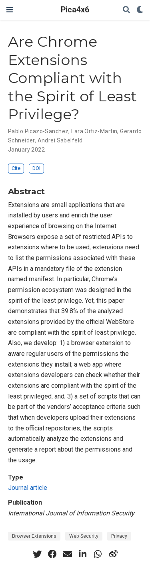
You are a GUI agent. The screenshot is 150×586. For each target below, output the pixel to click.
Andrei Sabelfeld (60, 140)
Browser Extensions (34, 536)
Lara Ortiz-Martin (94, 131)
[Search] (126, 10)
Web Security (83, 536)
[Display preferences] (140, 10)
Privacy (119, 536)
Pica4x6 (75, 9)
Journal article (27, 487)
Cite (16, 168)
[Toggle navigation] (9, 9)
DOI (36, 168)
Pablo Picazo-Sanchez (38, 131)
